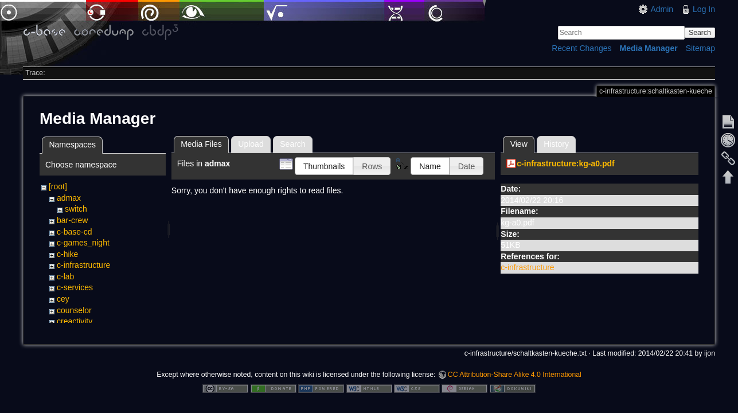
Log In (704, 9)
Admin (661, 9)
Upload (250, 144)
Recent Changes (581, 48)
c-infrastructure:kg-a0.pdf (565, 163)
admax (69, 197)
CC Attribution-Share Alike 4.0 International (514, 375)
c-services (75, 287)
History (556, 144)
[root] (58, 186)
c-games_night (83, 242)
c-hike (67, 254)
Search (700, 33)
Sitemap (700, 48)
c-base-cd (74, 231)
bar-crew (72, 220)
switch (76, 208)
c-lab (65, 276)
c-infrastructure (83, 265)
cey (63, 298)
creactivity (74, 321)
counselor (74, 310)
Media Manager (649, 48)
